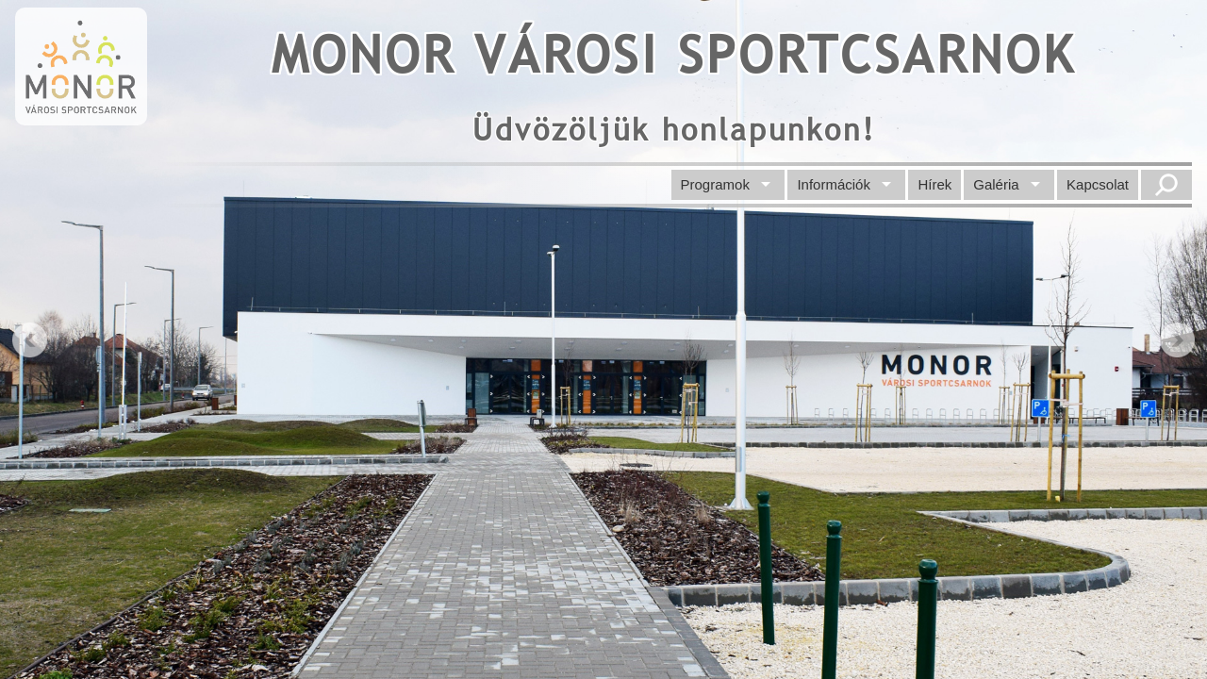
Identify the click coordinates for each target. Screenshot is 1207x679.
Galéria (995, 184)
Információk (833, 184)
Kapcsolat (1097, 184)
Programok (715, 184)
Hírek (934, 184)
